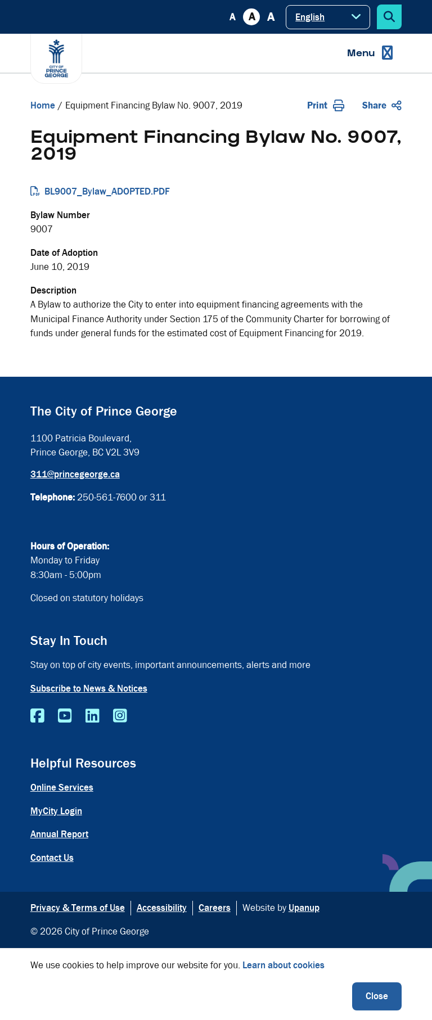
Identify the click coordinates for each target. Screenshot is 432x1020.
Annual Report (59, 834)
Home (42, 105)
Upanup (304, 908)
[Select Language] (328, 17)
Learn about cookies (283, 965)
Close (377, 996)
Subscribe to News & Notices (88, 688)
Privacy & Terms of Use (77, 908)
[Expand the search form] (389, 16)
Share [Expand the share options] (382, 105)
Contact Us (52, 858)
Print (325, 105)
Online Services (61, 787)
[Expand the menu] (370, 53)
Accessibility (162, 908)
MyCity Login (56, 811)
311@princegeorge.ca (75, 474)
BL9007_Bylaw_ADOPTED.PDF (107, 191)
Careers (215, 908)
